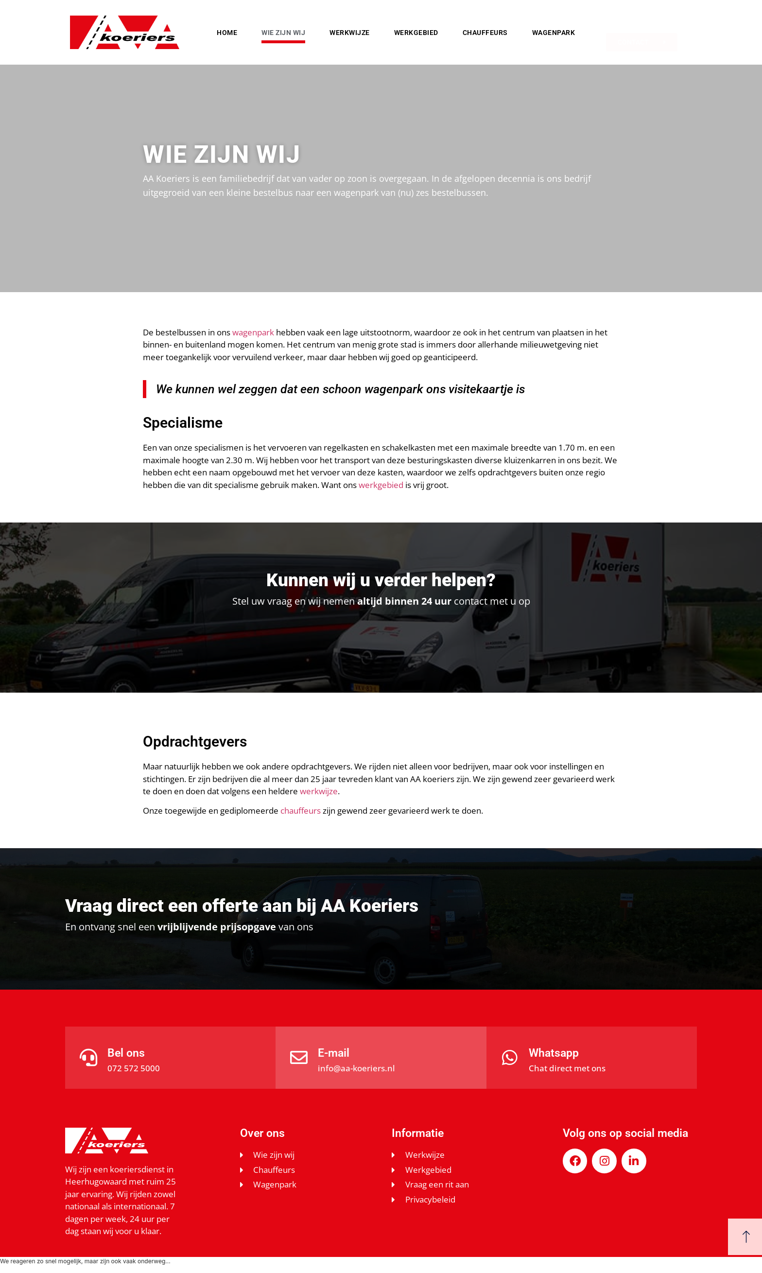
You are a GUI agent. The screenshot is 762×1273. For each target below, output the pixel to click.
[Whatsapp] (510, 1057)
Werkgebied (416, 32)
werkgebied (381, 484)
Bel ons (126, 1053)
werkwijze (319, 791)
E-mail (333, 1053)
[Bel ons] (88, 1057)
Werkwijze (349, 32)
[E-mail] (299, 1057)
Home (227, 32)
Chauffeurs (485, 32)
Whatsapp (554, 1053)
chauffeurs (300, 810)
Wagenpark (553, 32)
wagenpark (253, 332)
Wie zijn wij (283, 32)
